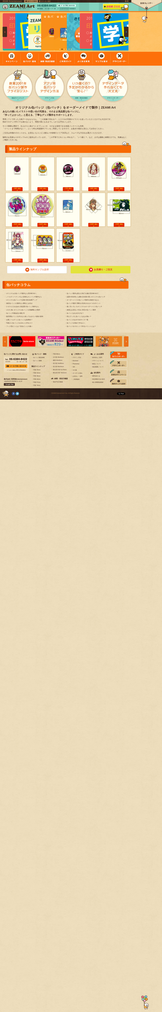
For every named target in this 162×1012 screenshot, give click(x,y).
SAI (74, 367)
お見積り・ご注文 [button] (100, 269)
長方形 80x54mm (58, 366)
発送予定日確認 (58, 382)
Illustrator (75, 360)
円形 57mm (36, 382)
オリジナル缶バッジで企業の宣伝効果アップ (21, 300)
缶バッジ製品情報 (39, 357)
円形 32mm (36, 373)
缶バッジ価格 (37, 360)
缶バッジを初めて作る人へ (76, 323)
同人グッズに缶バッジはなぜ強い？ (79, 316)
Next (126, 32)
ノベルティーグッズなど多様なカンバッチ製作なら (24, 297)
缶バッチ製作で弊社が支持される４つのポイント (84, 303)
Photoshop (76, 363)
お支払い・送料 (77, 376)
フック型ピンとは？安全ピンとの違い (19, 326)
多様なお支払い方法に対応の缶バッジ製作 (81, 310)
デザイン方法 (77, 357)
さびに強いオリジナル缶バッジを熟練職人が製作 (23, 310)
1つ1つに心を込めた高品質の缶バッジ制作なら (22, 306)
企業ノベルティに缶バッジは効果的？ (19, 320)
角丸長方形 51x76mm (60, 369)
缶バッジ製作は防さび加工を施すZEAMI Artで (82, 293)
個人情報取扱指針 (98, 382)
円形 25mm (36, 370)
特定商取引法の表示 (98, 379)
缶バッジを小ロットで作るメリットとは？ (81, 326)
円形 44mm (36, 379)
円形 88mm (56, 354)
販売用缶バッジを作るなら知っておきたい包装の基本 (24, 316)
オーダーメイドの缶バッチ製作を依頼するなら (83, 300)
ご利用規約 (76, 379)
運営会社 (95, 376)
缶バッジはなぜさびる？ (75, 313)
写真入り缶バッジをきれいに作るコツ (19, 323)
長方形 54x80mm (58, 363)
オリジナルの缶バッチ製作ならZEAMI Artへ (21, 293)
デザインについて (98, 360)
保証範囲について (98, 367)
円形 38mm (36, 376)
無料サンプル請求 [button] (37, 269)
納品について (96, 363)
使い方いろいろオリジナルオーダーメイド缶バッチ (84, 306)
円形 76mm (36, 385)
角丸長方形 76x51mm (60, 372)
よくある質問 (99, 354)
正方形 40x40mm (58, 357)
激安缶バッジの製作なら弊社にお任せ (19, 303)
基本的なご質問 (97, 357)
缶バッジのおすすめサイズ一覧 (77, 320)
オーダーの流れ (77, 373)
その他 (75, 370)
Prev (5, 32)
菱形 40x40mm (57, 360)
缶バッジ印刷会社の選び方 (15, 313)
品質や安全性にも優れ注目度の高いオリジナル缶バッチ (86, 297)
